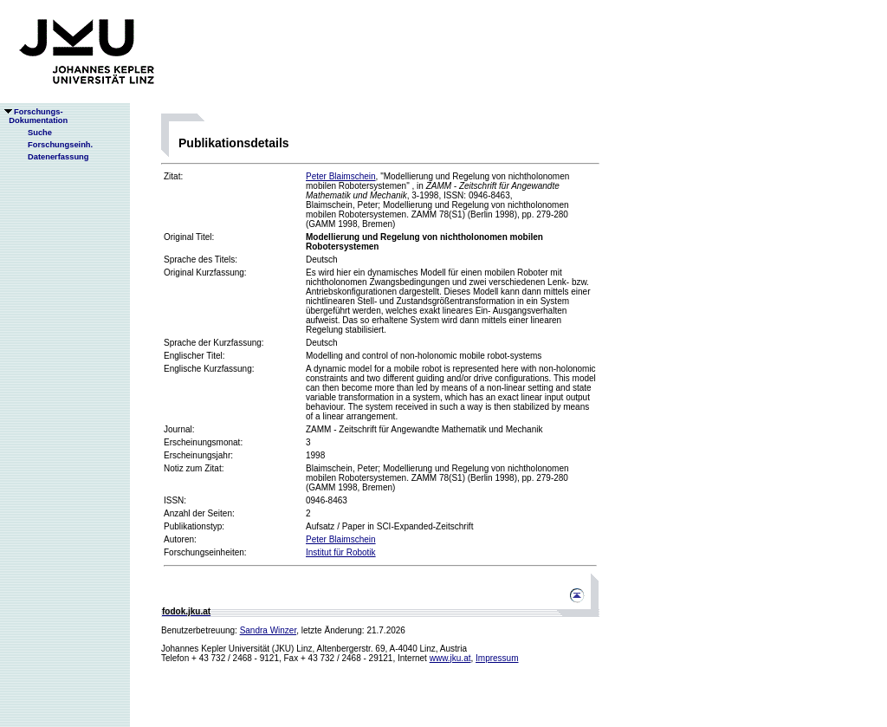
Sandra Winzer (268, 630)
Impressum (497, 658)
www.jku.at (450, 658)
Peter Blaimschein (341, 176)
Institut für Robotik (341, 552)
